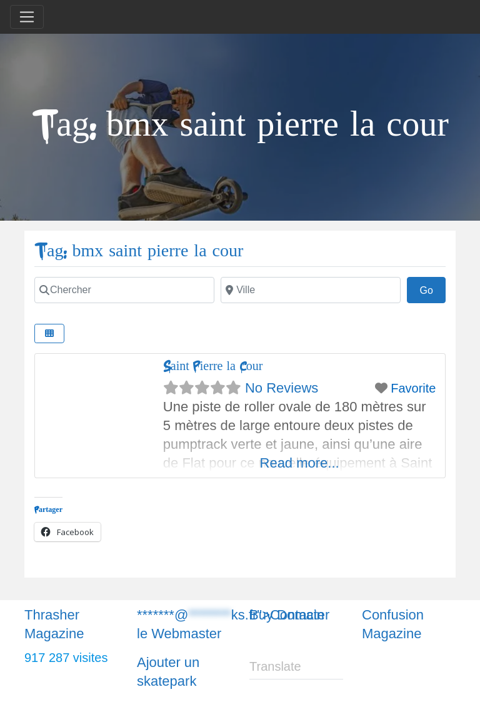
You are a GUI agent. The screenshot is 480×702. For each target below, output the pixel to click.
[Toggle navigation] (27, 17)
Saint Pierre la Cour (213, 366)
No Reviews (281, 388)
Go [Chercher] (432, 289)
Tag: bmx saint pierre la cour (138, 251)
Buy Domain (286, 615)
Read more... (299, 463)
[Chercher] (124, 290)
